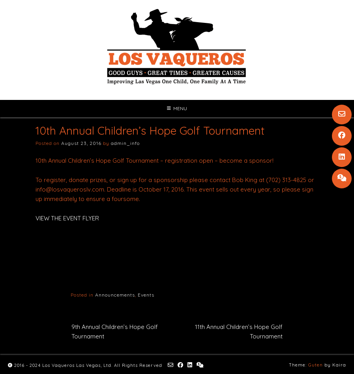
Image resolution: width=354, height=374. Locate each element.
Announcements (115, 295)
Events (146, 295)
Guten (315, 365)
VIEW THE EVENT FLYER (67, 218)
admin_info (125, 143)
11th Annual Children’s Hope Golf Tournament (239, 331)
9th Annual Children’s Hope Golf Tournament (114, 331)
